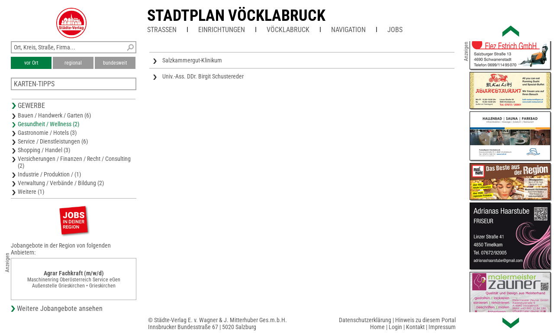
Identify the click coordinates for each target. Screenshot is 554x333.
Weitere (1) (31, 191)
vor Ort (31, 63)
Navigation (348, 30)
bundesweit (115, 63)
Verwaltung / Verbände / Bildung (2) (61, 183)
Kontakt (415, 326)
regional (73, 63)
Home (377, 326)
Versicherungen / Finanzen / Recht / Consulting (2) (74, 162)
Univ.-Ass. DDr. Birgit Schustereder (203, 76)
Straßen (162, 30)
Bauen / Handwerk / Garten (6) (54, 115)
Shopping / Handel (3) (44, 150)
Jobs (395, 30)
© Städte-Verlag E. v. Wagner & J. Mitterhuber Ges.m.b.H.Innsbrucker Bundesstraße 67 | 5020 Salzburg (217, 323)
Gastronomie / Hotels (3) (47, 132)
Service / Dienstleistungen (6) (53, 141)
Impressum (442, 326)
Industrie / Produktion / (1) (49, 174)
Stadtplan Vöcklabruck (236, 16)
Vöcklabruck (288, 30)
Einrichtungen (221, 30)
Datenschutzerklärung (365, 320)
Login (395, 326)
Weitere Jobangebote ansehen (60, 308)
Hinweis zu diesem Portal (425, 320)
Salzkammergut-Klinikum (192, 60)
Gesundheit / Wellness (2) (48, 124)
